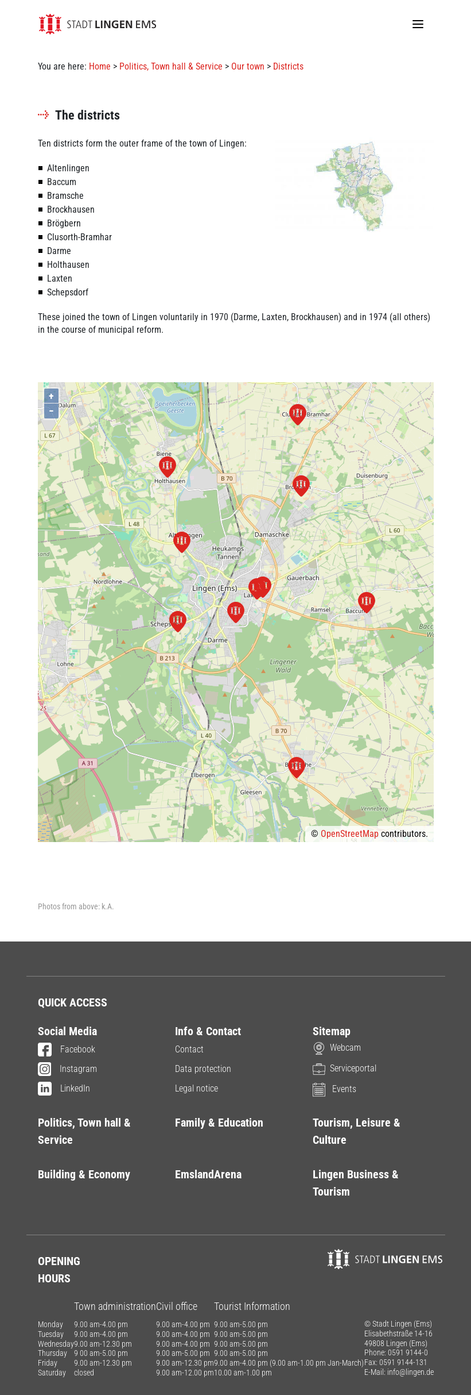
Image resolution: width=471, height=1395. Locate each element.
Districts (288, 66)
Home (100, 66)
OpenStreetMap (350, 833)
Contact (189, 1049)
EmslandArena (208, 1174)
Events (334, 1088)
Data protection (203, 1068)
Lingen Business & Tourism (356, 1182)
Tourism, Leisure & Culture (356, 1131)
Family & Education (219, 1122)
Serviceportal (344, 1068)
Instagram (68, 1069)
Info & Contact (208, 1031)
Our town (247, 66)
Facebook (66, 1050)
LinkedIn (64, 1089)
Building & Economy (84, 1174)
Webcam (337, 1047)
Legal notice (196, 1088)
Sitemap (332, 1031)
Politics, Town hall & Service (171, 66)
